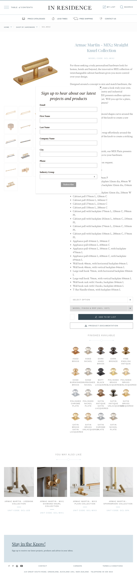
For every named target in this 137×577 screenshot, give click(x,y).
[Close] (101, 87)
